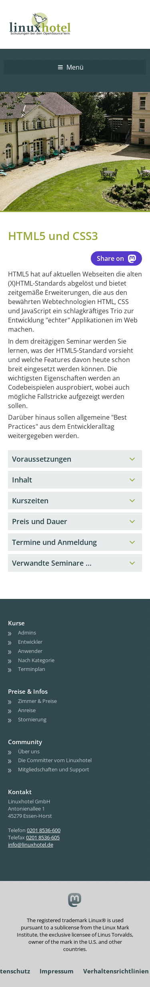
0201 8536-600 (43, 830)
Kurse (16, 623)
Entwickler (30, 641)
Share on (116, 258)
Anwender (30, 651)
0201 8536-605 (43, 837)
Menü (75, 67)
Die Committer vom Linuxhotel (55, 760)
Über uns (29, 751)
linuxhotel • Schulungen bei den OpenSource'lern (48, 13)
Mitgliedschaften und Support (53, 769)
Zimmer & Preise (37, 701)
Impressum (57, 971)
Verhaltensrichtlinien (116, 971)
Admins (27, 632)
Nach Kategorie (36, 660)
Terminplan (31, 669)
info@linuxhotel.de (30, 844)
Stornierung (32, 719)
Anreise (27, 710)
